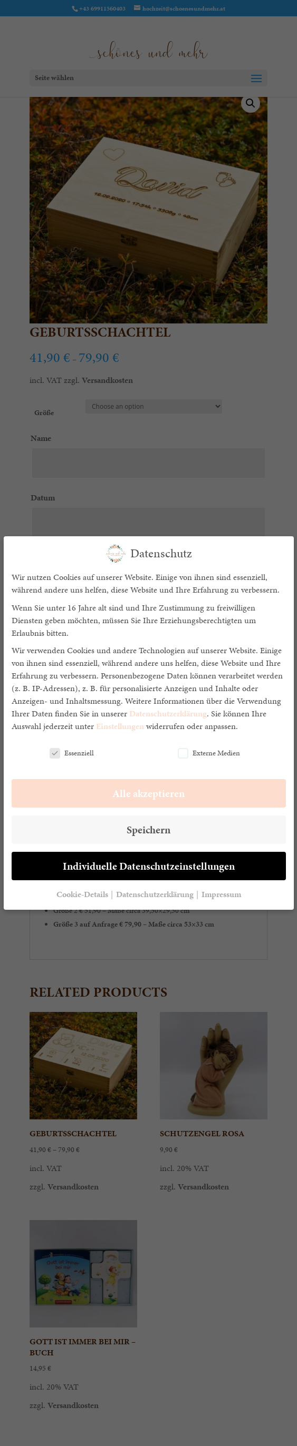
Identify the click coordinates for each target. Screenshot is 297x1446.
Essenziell (72, 753)
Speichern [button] (148, 829)
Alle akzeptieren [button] (148, 793)
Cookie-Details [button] (83, 894)
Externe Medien (209, 753)
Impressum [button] (221, 894)
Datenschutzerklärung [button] (155, 894)
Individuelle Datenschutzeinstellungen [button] (149, 866)
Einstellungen (120, 726)
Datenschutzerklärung (168, 713)
